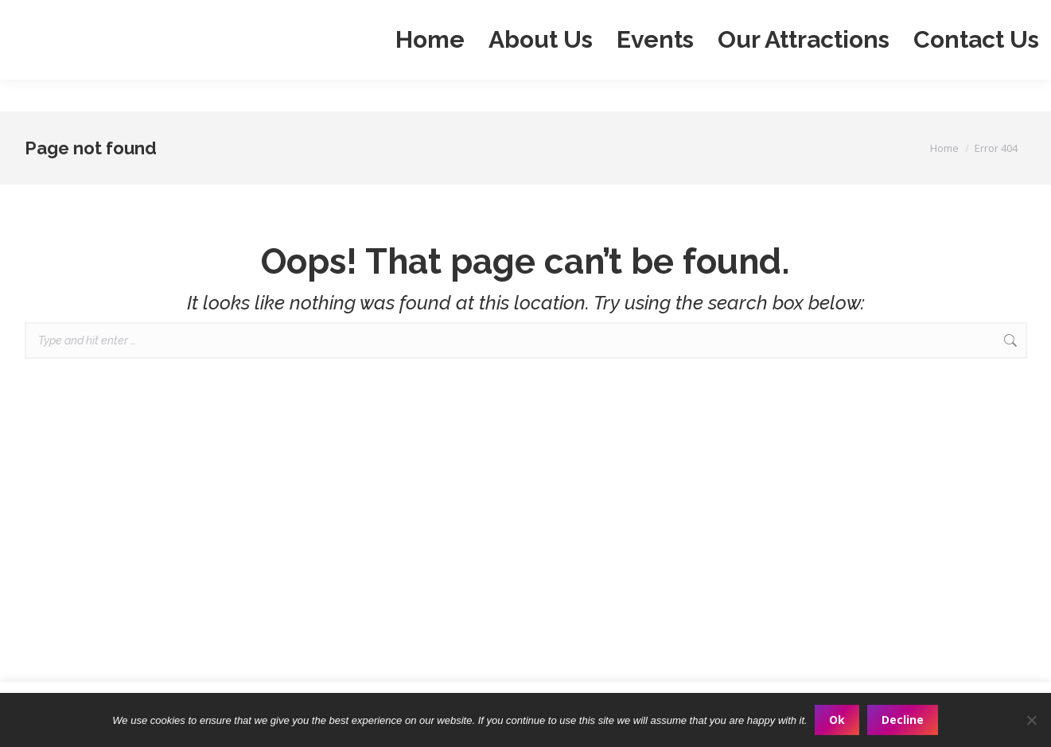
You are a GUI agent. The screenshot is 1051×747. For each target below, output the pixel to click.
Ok (838, 719)
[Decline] (1031, 720)
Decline (903, 719)
